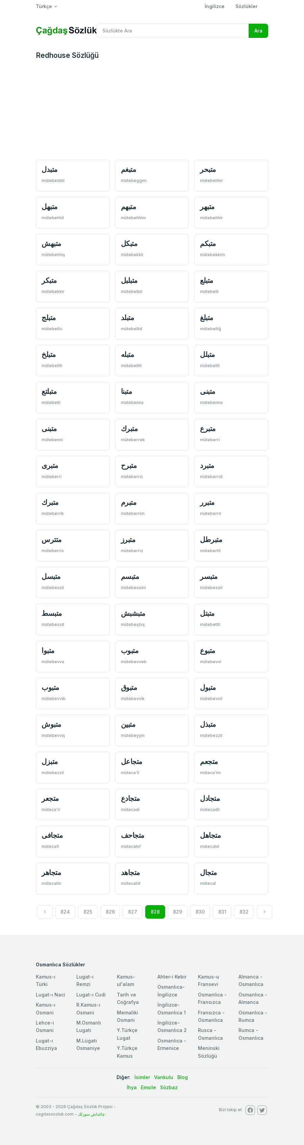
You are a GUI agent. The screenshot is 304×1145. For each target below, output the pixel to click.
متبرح (129, 465)
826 (110, 912)
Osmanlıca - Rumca (252, 1016)
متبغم (128, 169)
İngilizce (215, 6)
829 (177, 912)
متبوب (129, 650)
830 (200, 912)
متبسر (209, 576)
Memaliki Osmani (127, 1016)
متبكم (208, 243)
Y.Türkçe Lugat (127, 1033)
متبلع (206, 280)
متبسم (130, 576)
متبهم (128, 206)
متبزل (50, 761)
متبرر (207, 502)
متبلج (49, 317)
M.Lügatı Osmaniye (88, 1044)
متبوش (51, 724)
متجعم (209, 761)
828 (155, 912)
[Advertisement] (152, 110)
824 (65, 912)
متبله (127, 354)
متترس (51, 539)
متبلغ (206, 317)
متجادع (130, 798)
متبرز (128, 539)
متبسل (51, 576)
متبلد (127, 317)
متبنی (207, 391)
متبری (50, 465)
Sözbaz (169, 1087)
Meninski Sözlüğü (209, 1051)
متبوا (48, 650)
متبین (128, 724)
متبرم (128, 502)
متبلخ (49, 354)
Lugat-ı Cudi (91, 994)
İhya (132, 1087)
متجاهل (210, 835)
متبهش (51, 243)
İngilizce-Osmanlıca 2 (172, 1026)
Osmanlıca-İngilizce (171, 990)
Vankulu (163, 1077)
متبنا (126, 391)
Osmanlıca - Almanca (252, 998)
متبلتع (49, 391)
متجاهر (51, 872)
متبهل (49, 206)
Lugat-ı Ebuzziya (46, 1044)
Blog (182, 1077)
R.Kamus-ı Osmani (88, 1008)
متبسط (52, 613)
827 (132, 912)
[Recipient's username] (173, 31)
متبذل (208, 724)
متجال (208, 872)
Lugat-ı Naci (50, 994)
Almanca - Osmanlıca (250, 980)
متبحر (208, 169)
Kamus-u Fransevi (208, 980)
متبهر (207, 206)
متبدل (49, 169)
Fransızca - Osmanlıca (211, 1016)
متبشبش (133, 613)
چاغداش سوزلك (91, 1114)
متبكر (49, 280)
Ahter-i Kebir (171, 977)
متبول (208, 687)
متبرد (207, 465)
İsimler (142, 1077)
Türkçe (44, 6)
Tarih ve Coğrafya (128, 998)
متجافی (52, 835)
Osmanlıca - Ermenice (171, 1044)
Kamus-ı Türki (45, 980)
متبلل (207, 354)
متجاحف (132, 835)
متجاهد (130, 872)
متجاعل (131, 761)
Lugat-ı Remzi (85, 980)
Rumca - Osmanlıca (250, 1033)
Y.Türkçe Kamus (127, 1051)
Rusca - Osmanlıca (210, 1033)
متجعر (50, 798)
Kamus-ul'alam (126, 980)
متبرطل (211, 539)
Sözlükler (246, 6)
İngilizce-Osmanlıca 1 (171, 1008)
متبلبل (129, 280)
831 (222, 912)
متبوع (207, 650)
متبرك (129, 428)
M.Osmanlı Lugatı (88, 1026)
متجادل (210, 798)
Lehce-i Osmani (45, 1026)
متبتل (207, 613)
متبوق (129, 687)
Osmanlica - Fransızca (212, 998)
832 (244, 912)
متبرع (208, 428)
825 (87, 912)
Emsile (148, 1087)
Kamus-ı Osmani (45, 1008)
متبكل (129, 243)
